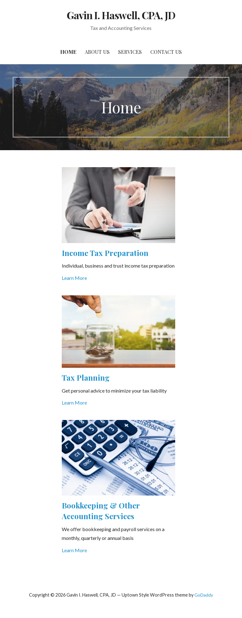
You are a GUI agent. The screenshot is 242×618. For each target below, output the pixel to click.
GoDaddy (203, 595)
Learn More (74, 278)
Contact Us (166, 51)
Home (68, 51)
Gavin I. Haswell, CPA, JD (121, 15)
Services (130, 51)
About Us (97, 51)
